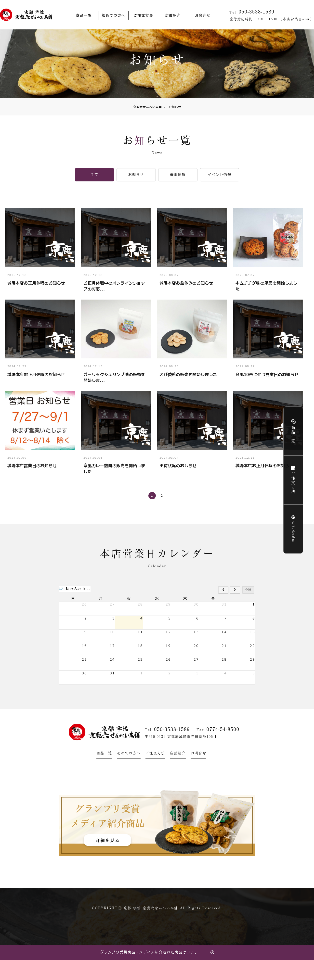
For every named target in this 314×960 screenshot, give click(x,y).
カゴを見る (293, 532)
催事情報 (178, 174)
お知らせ (172, 107)
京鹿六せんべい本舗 (147, 107)
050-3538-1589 (172, 729)
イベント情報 (219, 174)
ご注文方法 (143, 15)
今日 (248, 590)
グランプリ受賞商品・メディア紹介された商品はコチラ (149, 952)
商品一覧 (84, 15)
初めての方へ (113, 15)
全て (94, 174)
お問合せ (202, 15)
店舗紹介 (173, 15)
